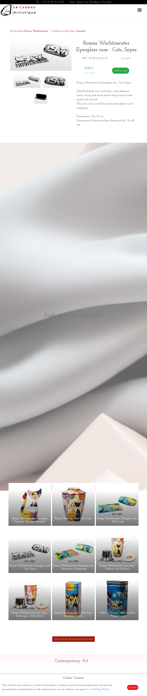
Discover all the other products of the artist (73, 639)
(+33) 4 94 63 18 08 (52, 2)
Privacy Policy (101, 689)
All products (29, 31)
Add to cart (120, 70)
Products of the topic (69, 31)
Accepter (132, 687)
